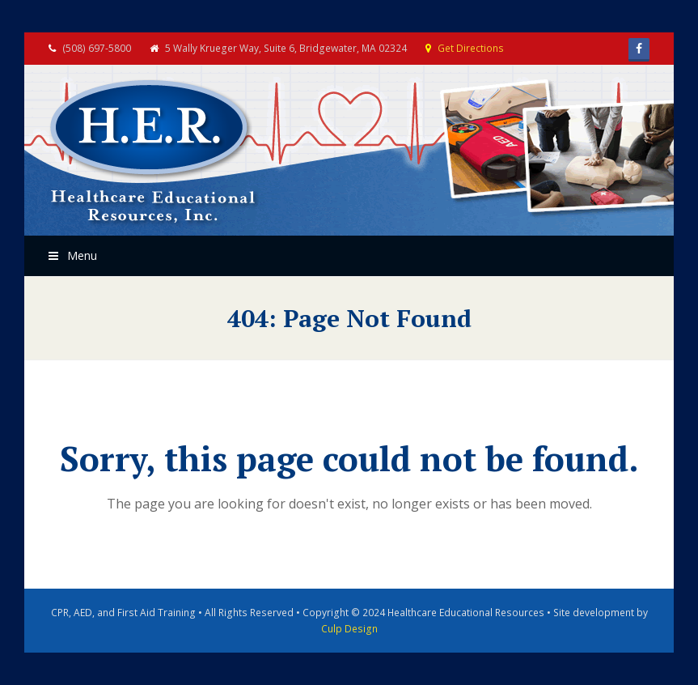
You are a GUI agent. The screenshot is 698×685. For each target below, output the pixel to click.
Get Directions (471, 48)
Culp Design (349, 629)
